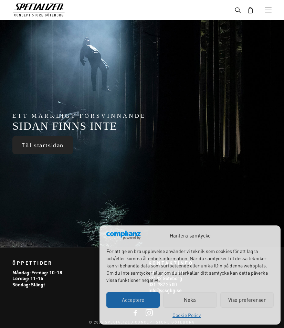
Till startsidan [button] (43, 145)
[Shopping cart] (247, 10)
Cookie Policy (186, 315)
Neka (190, 300)
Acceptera (133, 300)
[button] (268, 10)
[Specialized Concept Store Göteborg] (38, 10)
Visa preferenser (247, 300)
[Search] (235, 10)
